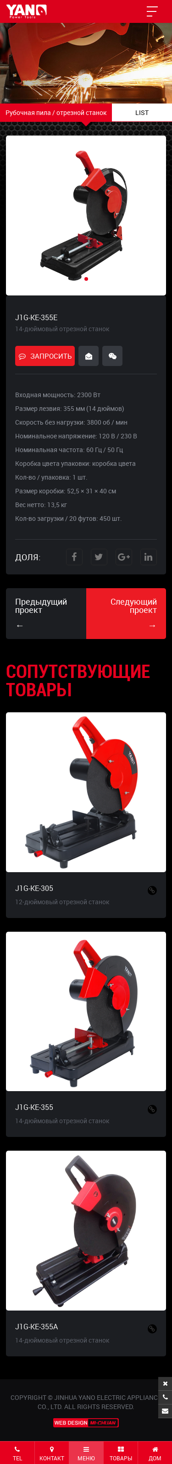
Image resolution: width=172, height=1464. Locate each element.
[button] (86, 279)
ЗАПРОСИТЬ (45, 356)
